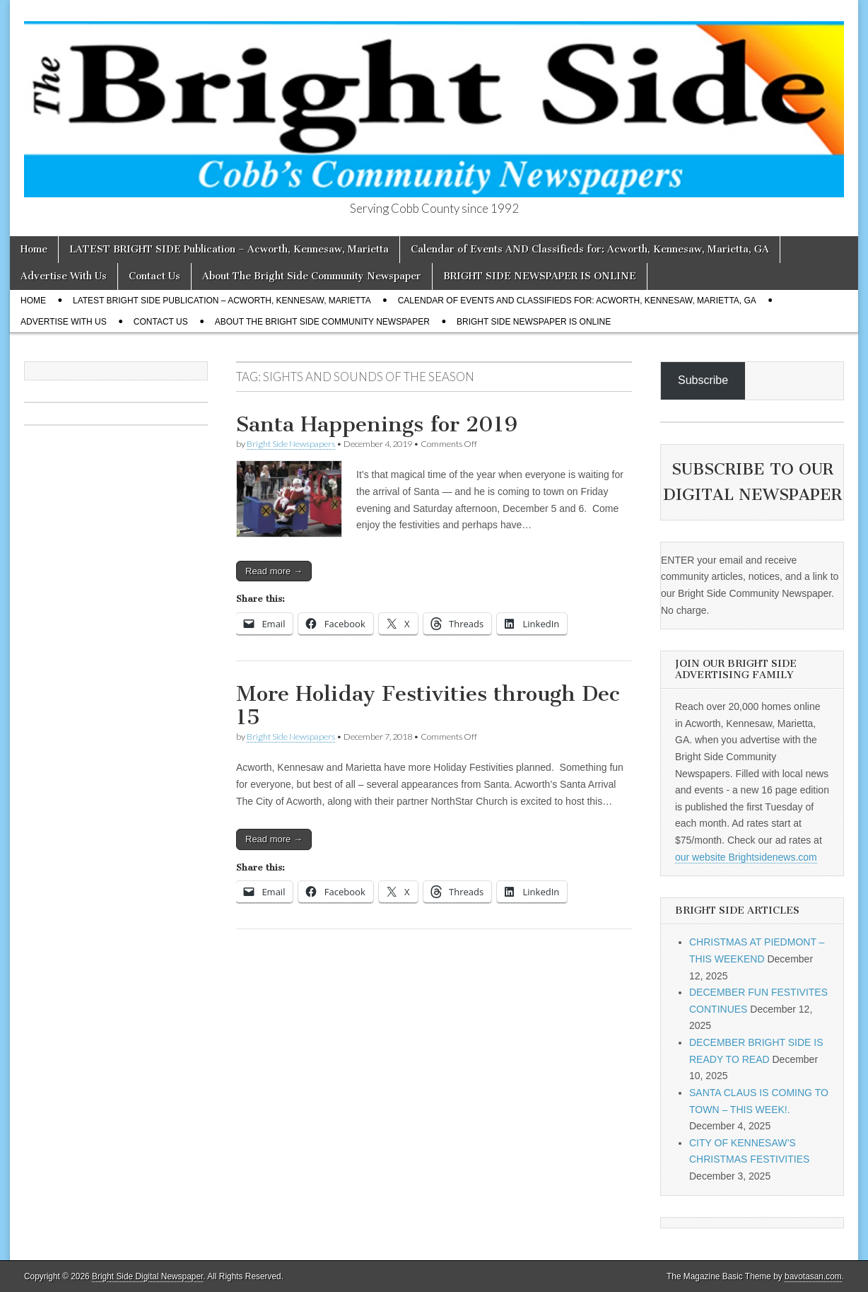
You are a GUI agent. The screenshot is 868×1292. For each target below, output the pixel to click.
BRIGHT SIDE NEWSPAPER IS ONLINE (539, 276)
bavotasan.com (813, 1276)
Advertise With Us (63, 276)
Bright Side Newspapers (291, 443)
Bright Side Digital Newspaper (147, 1276)
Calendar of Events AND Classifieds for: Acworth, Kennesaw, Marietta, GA (590, 249)
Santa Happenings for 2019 (376, 424)
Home (33, 249)
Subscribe (703, 380)
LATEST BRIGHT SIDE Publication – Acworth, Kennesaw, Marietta (229, 249)
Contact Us (154, 276)
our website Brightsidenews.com (746, 857)
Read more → (274, 571)
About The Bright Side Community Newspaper (311, 276)
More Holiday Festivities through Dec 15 (427, 706)
